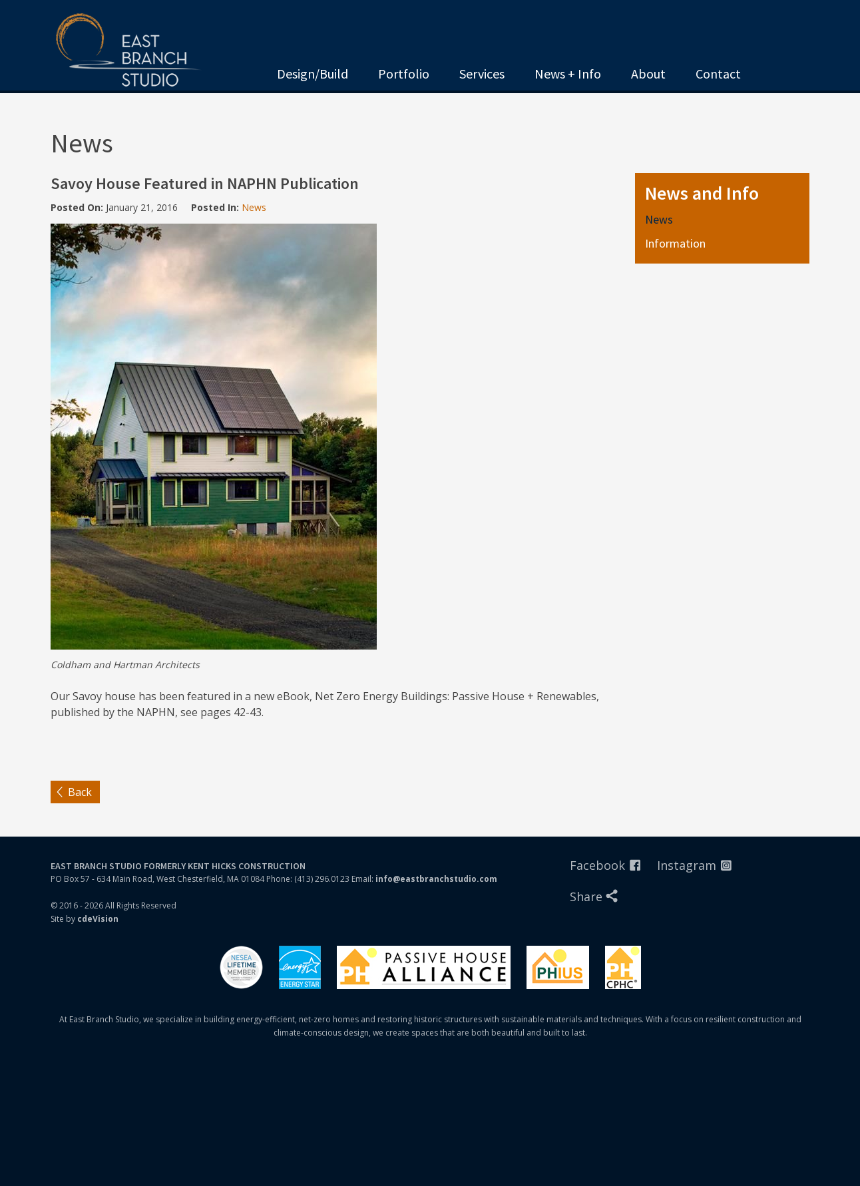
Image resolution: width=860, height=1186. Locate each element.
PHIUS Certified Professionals (623, 967)
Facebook (597, 865)
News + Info (568, 73)
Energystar (300, 967)
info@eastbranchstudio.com (436, 879)
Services (482, 73)
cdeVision (97, 918)
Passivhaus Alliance (424, 967)
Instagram (686, 865)
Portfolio (403, 73)
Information (675, 243)
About (648, 73)
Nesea (241, 967)
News (254, 207)
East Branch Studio (135, 52)
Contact (718, 73)
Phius (558, 967)
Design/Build (312, 73)
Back (80, 792)
